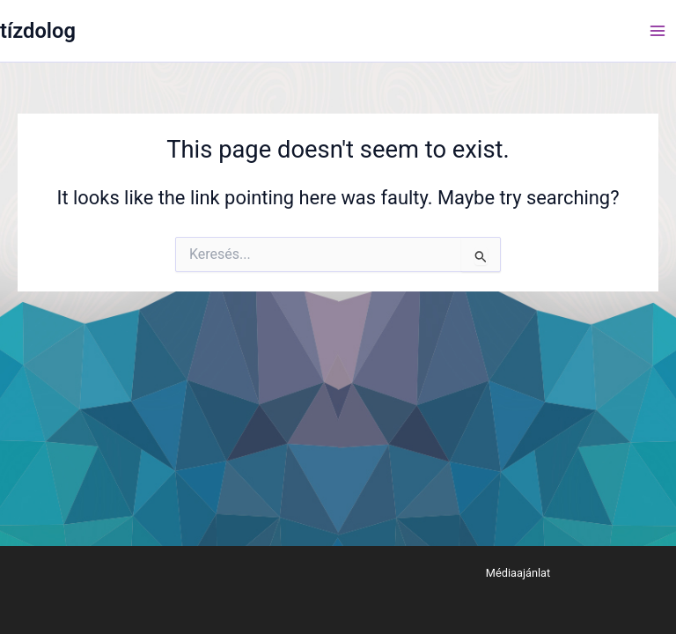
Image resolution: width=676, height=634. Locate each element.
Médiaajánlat (518, 572)
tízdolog (38, 30)
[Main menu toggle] (657, 30)
